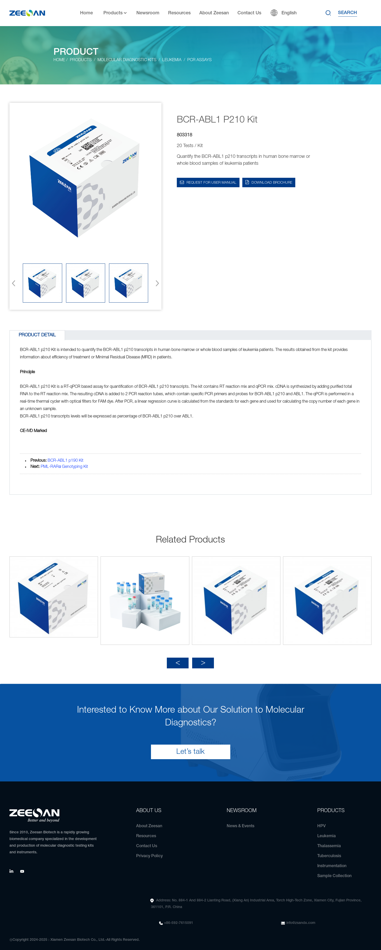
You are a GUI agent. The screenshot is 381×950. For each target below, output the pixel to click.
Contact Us (249, 13)
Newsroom (147, 13)
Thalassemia (329, 842)
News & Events (240, 822)
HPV (321, 822)
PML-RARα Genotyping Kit (64, 467)
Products (115, 13)
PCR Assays (199, 60)
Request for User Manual (211, 182)
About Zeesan (214, 13)
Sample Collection (334, 872)
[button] (156, 283)
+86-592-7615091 (178, 919)
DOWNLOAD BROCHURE (272, 182)
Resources (179, 13)
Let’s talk (190, 748)
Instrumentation (331, 862)
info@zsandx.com (300, 919)
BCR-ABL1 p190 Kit (65, 460)
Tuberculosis (329, 852)
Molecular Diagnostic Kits (126, 60)
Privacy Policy (149, 852)
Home (86, 13)
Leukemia (171, 60)
